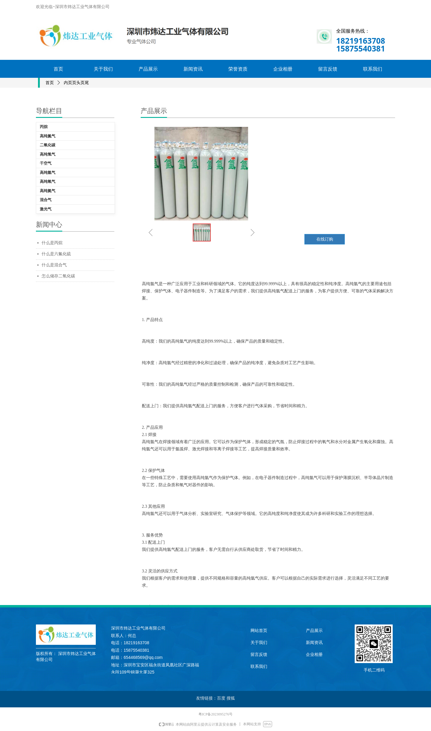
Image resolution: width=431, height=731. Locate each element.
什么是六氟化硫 (56, 254)
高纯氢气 (47, 154)
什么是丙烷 (52, 243)
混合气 (45, 199)
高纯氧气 (47, 181)
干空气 (45, 163)
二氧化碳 (47, 145)
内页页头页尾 (76, 82)
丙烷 (44, 126)
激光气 (45, 209)
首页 (49, 82)
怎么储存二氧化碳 (58, 276)
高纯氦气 (47, 191)
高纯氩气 (47, 172)
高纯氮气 (47, 136)
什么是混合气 (54, 265)
